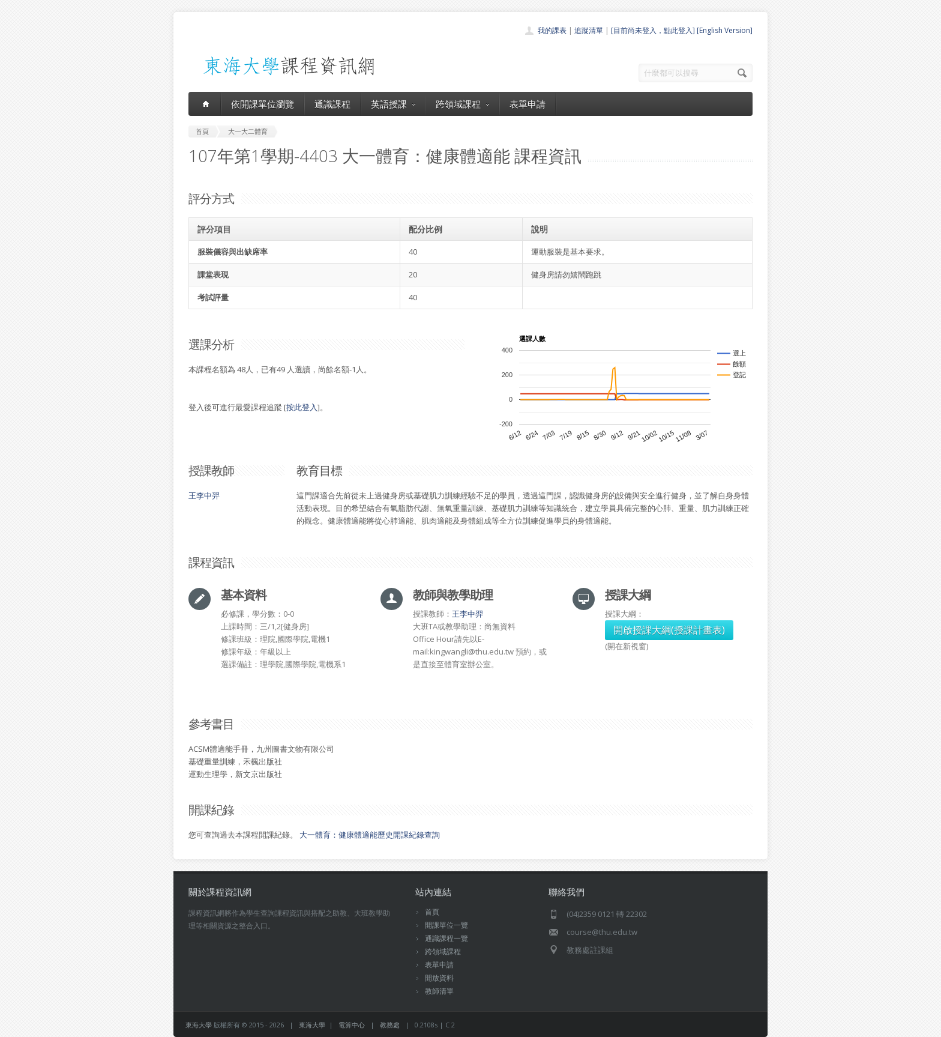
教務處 (390, 1024)
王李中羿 (204, 495)
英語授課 (393, 104)
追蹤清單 (588, 30)
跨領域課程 (462, 104)
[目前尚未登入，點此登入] (653, 30)
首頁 (432, 912)
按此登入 (301, 407)
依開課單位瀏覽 (262, 104)
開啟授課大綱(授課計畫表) (669, 629)
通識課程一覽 (446, 938)
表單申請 (528, 104)
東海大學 (198, 1024)
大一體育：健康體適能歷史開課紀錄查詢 (369, 834)
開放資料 (439, 978)
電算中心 (351, 1024)
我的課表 (552, 30)
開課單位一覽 (446, 925)
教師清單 (439, 991)
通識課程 (332, 104)
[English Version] (725, 30)
